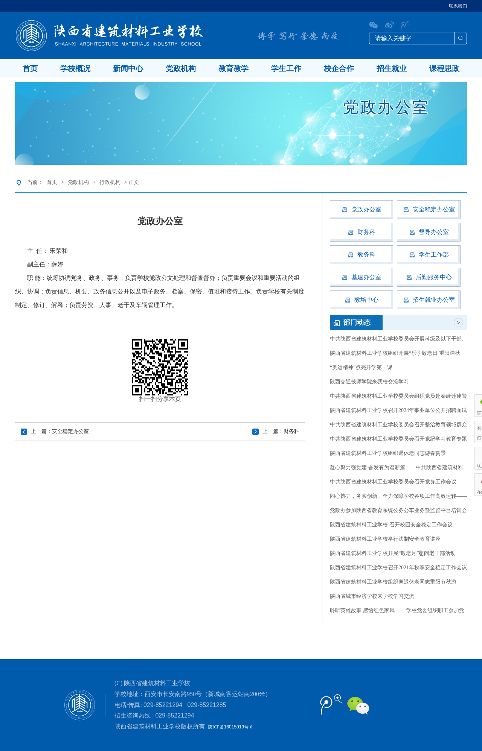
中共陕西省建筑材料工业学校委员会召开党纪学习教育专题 (398, 439)
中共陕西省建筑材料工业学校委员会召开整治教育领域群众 (398, 424)
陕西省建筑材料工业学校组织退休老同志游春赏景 (388, 453)
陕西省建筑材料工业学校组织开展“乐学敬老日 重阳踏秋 (395, 353)
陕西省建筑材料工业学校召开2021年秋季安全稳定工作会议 (398, 567)
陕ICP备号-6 (230, 727)
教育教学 (233, 68)
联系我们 (458, 6)
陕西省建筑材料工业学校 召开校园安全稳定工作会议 (391, 525)
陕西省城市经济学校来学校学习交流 (372, 596)
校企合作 (339, 68)
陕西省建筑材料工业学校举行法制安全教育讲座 (385, 539)
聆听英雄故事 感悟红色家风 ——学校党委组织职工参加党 (397, 610)
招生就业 (392, 68)
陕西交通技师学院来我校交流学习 (369, 382)
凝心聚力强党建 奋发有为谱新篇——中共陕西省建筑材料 (396, 467)
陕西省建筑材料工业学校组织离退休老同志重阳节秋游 (393, 582)
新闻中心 (128, 68)
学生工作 (286, 68)
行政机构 (109, 182)
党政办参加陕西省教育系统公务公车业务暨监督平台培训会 (398, 510)
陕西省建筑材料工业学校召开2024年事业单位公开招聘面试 (398, 410)
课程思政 (444, 68)
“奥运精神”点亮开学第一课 (361, 367)
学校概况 (75, 68)
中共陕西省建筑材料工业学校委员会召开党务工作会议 (393, 482)
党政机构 (181, 68)
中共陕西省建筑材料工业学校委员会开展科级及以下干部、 (398, 339)
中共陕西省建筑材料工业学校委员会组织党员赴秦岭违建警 (398, 396)
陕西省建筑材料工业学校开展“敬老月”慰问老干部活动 (393, 553)
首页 (30, 68)
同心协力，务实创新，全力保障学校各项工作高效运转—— (398, 496)
